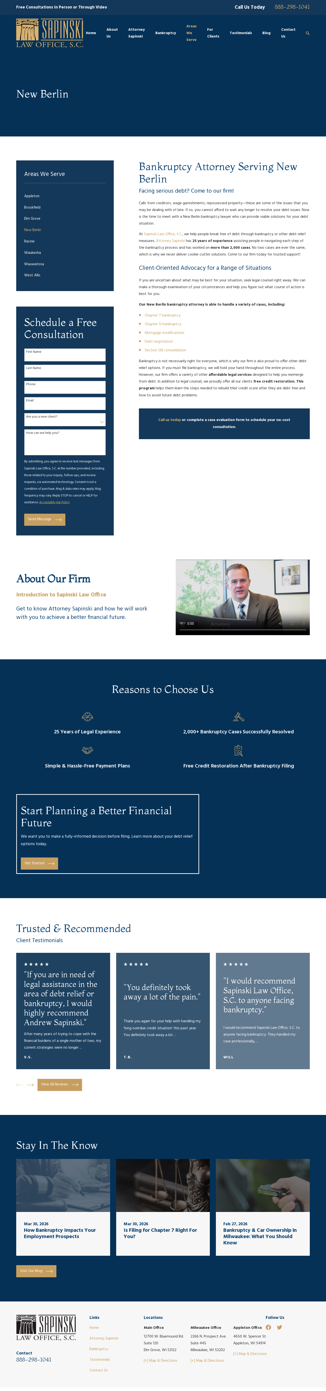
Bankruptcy (99, 1349)
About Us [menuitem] (112, 33)
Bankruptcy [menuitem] (165, 33)
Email (30, 401)
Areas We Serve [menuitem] (191, 33)
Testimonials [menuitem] (241, 33)
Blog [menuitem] (266, 33)
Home (94, 1328)
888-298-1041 (292, 7)
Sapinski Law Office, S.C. (163, 234)
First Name (33, 352)
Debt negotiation (159, 342)
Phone (31, 385)
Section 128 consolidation (165, 350)
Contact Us (99, 1371)
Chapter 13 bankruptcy (163, 324)
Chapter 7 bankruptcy (163, 316)
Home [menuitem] (91, 33)
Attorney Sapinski (171, 241)
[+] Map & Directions (160, 1361)
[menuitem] (65, 196)
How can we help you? (42, 433)
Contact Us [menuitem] (288, 33)
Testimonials (100, 1360)
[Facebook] (268, 1327)
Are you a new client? (42, 417)
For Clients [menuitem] (213, 33)
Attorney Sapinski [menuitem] (136, 33)
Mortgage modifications (164, 333)
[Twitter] (279, 1327)
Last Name (33, 368)
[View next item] (30, 1085)
